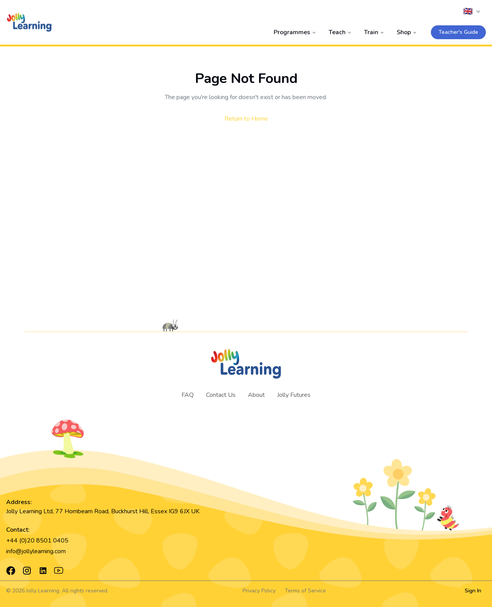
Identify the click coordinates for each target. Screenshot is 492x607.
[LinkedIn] (43, 570)
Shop (407, 32)
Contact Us (221, 395)
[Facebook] (10, 570)
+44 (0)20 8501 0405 (37, 540)
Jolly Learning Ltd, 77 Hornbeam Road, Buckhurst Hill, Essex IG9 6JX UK (102, 511)
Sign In (473, 590)
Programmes (295, 32)
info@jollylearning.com (36, 551)
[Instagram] (27, 570)
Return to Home (246, 118)
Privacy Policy (259, 590)
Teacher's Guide (458, 32)
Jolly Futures (294, 395)
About (256, 395)
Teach (340, 32)
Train (374, 32)
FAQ (187, 395)
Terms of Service (305, 590)
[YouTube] (58, 570)
